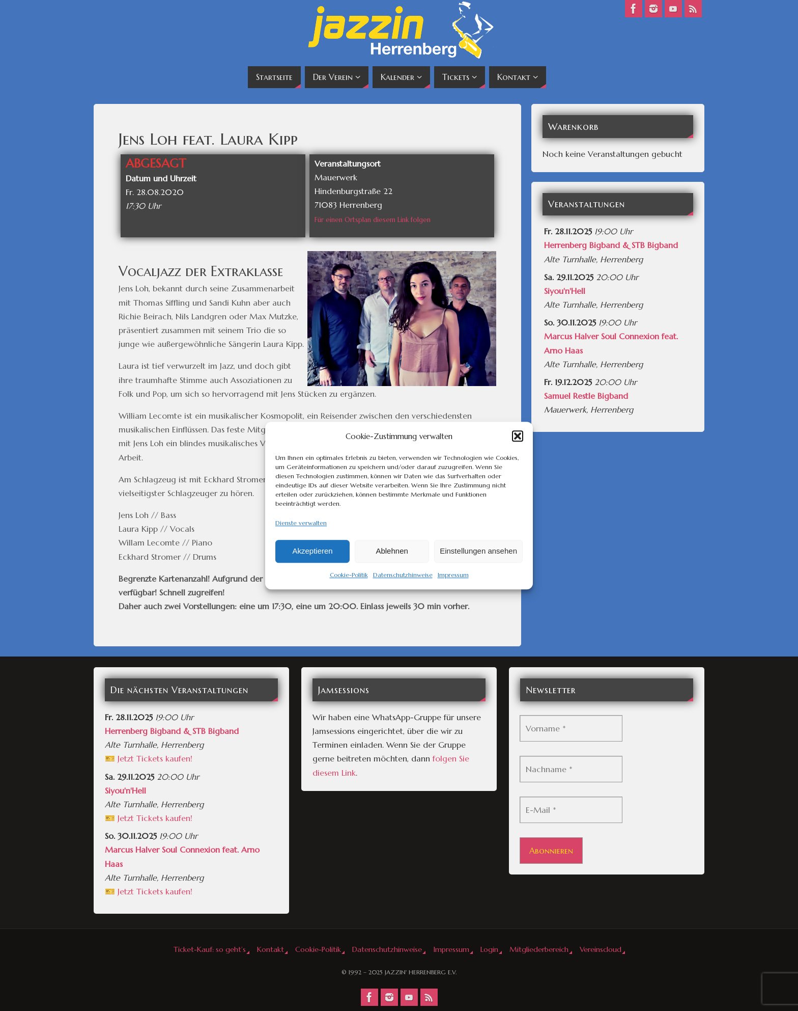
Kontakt (270, 949)
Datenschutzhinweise (403, 575)
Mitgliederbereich (538, 949)
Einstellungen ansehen (478, 551)
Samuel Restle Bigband (586, 396)
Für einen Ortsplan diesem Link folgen (373, 219)
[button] (517, 436)
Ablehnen (392, 551)
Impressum (453, 575)
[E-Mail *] (571, 810)
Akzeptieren (312, 551)
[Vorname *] (571, 728)
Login (489, 949)
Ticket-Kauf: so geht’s (210, 949)
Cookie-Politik (349, 575)
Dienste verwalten (301, 523)
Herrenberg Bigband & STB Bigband (611, 245)
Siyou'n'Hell (564, 291)
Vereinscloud (600, 949)
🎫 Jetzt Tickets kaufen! (148, 758)
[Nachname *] (571, 769)
